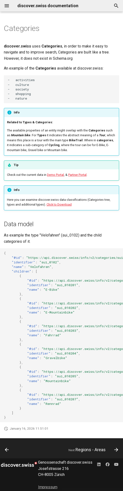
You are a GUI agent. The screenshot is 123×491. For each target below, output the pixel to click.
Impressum (47, 487)
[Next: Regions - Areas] (92, 450)
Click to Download (59, 204)
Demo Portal (55, 175)
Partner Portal (77, 175)
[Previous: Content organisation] (7, 450)
